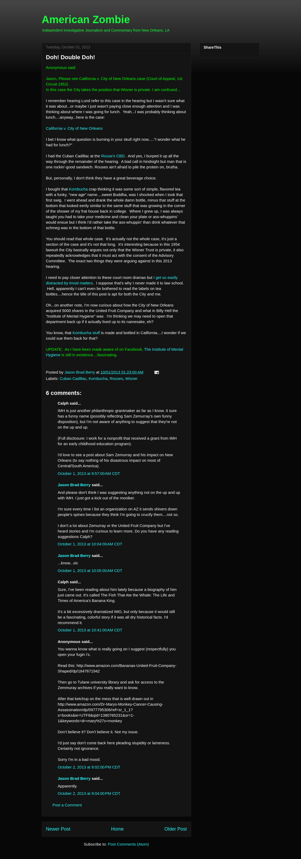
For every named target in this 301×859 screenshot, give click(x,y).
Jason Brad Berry (74, 485)
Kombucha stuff (86, 332)
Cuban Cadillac (73, 378)
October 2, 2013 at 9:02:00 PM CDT (89, 767)
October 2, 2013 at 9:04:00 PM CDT (89, 793)
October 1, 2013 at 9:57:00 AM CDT (89, 473)
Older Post (175, 829)
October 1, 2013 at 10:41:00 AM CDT (90, 630)
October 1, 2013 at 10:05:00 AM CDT (90, 570)
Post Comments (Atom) (128, 844)
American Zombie (86, 19)
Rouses (116, 378)
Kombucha (78, 189)
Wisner (131, 378)
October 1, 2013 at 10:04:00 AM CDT (90, 544)
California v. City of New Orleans (74, 128)
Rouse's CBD (113, 156)
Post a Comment (67, 805)
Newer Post (58, 829)
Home (117, 829)
